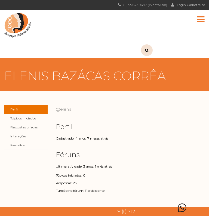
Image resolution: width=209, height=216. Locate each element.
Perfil (14, 109)
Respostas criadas (24, 127)
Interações (18, 136)
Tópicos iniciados (23, 118)
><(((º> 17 (126, 211)
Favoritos (17, 145)
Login (178, 5)
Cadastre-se (196, 5)
